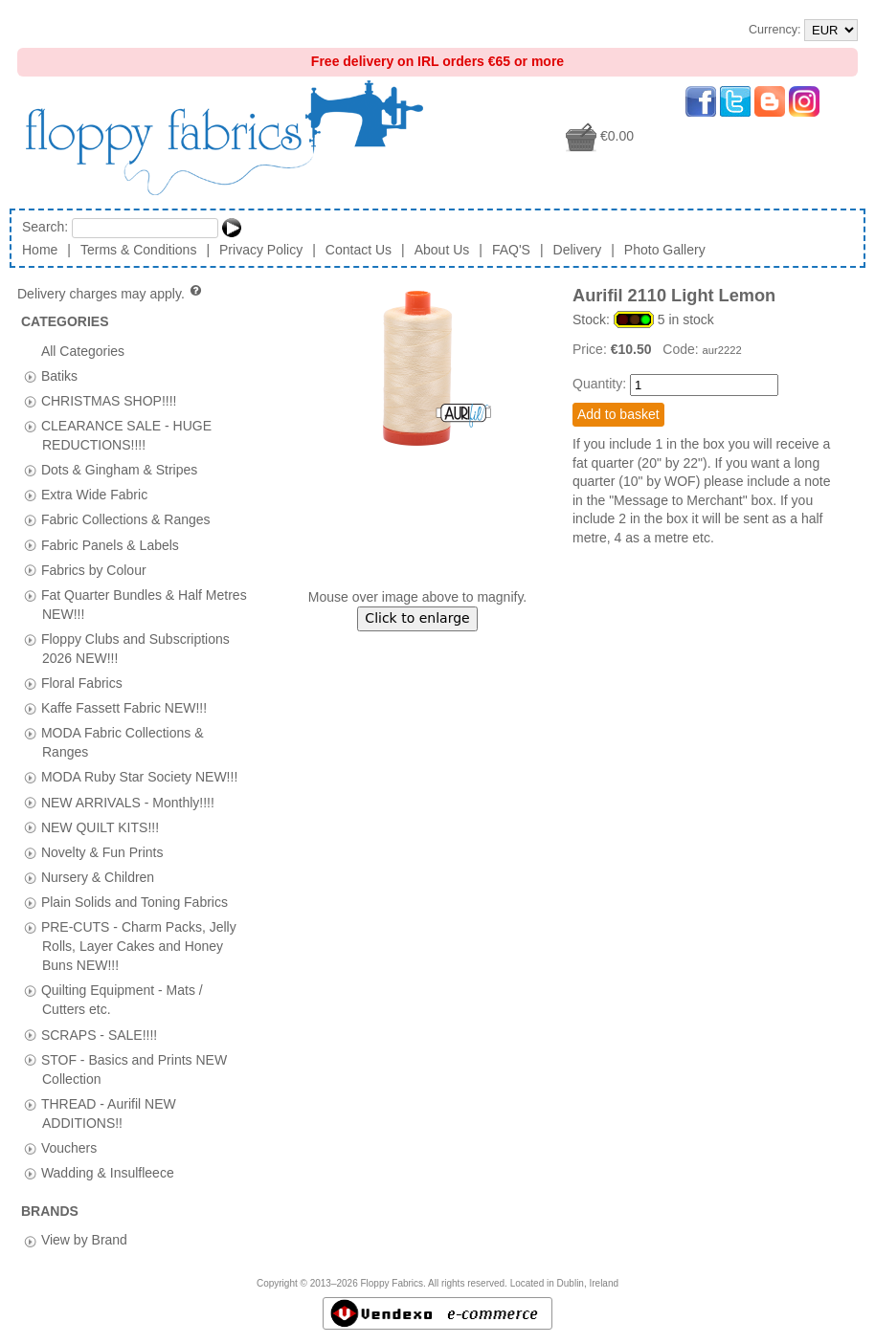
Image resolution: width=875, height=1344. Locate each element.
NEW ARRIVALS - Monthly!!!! (127, 801)
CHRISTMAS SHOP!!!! (109, 400)
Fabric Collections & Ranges (126, 519)
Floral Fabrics (82, 683)
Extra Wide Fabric (94, 494)
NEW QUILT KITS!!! (100, 826)
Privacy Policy (261, 249)
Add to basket (618, 414)
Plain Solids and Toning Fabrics (134, 901)
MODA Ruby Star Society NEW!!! (139, 776)
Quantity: (599, 383)
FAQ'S (511, 249)
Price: (591, 349)
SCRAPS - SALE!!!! (99, 1034)
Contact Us (358, 249)
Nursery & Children (97, 876)
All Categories (82, 350)
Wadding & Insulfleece (107, 1172)
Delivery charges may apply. (110, 293)
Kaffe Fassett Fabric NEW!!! (124, 708)
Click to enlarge (417, 618)
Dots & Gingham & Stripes (119, 469)
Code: (682, 349)
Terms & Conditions (138, 249)
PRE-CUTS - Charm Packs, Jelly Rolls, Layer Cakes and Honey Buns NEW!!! (138, 946)
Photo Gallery (665, 249)
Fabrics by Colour (93, 569)
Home (39, 249)
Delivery (577, 249)
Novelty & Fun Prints (102, 851)
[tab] (30, 376)
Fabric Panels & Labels (110, 544)
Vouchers (69, 1147)
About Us (442, 249)
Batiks (59, 375)
